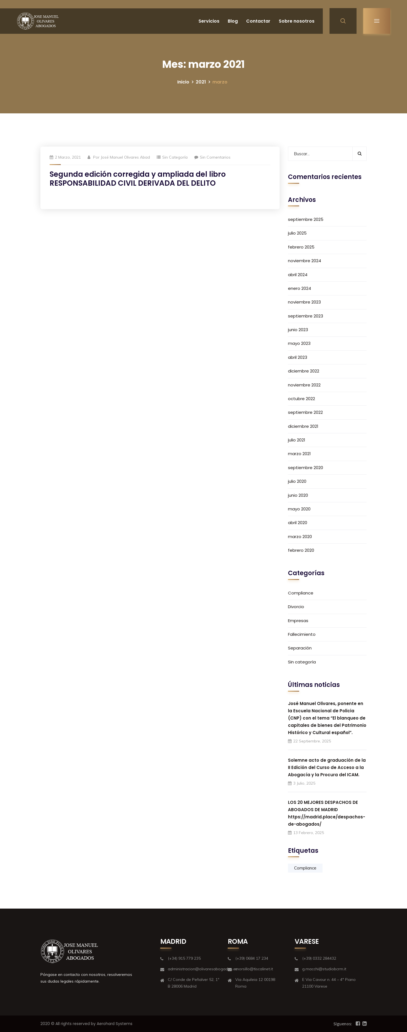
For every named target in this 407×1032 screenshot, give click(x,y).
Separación (300, 648)
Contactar (258, 21)
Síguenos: (342, 1023)
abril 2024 (297, 275)
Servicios (208, 21)
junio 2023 (298, 330)
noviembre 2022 (304, 385)
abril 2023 (297, 357)
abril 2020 (297, 522)
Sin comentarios (212, 157)
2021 (201, 82)
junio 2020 (298, 495)
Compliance (300, 593)
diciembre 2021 (303, 426)
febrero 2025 (301, 247)
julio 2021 (296, 440)
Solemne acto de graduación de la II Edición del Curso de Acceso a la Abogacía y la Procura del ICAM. (327, 767)
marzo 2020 (300, 536)
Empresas (298, 621)
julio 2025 (297, 233)
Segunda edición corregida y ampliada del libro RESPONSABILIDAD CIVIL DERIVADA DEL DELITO (138, 178)
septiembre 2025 (305, 219)
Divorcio (296, 607)
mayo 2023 (299, 343)
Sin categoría (175, 157)
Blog (233, 21)
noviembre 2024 (304, 261)
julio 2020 (297, 481)
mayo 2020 (299, 509)
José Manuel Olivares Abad (125, 157)
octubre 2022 (301, 399)
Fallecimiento (302, 634)
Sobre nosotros (296, 21)
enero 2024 (299, 288)
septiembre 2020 (305, 467)
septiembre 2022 (305, 412)
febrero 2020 (301, 550)
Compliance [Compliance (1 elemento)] (305, 868)
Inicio (183, 82)
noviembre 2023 (304, 302)
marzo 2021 (299, 454)
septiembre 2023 (305, 316)
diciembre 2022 (303, 371)
